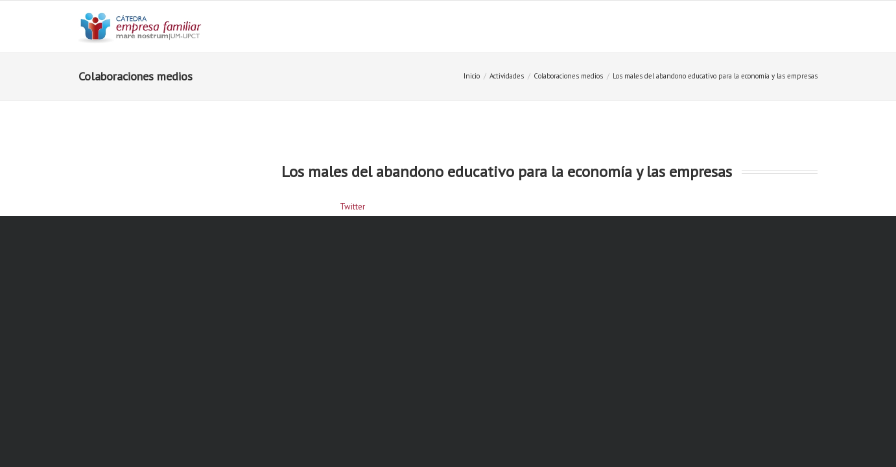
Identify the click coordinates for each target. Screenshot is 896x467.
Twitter (352, 206)
